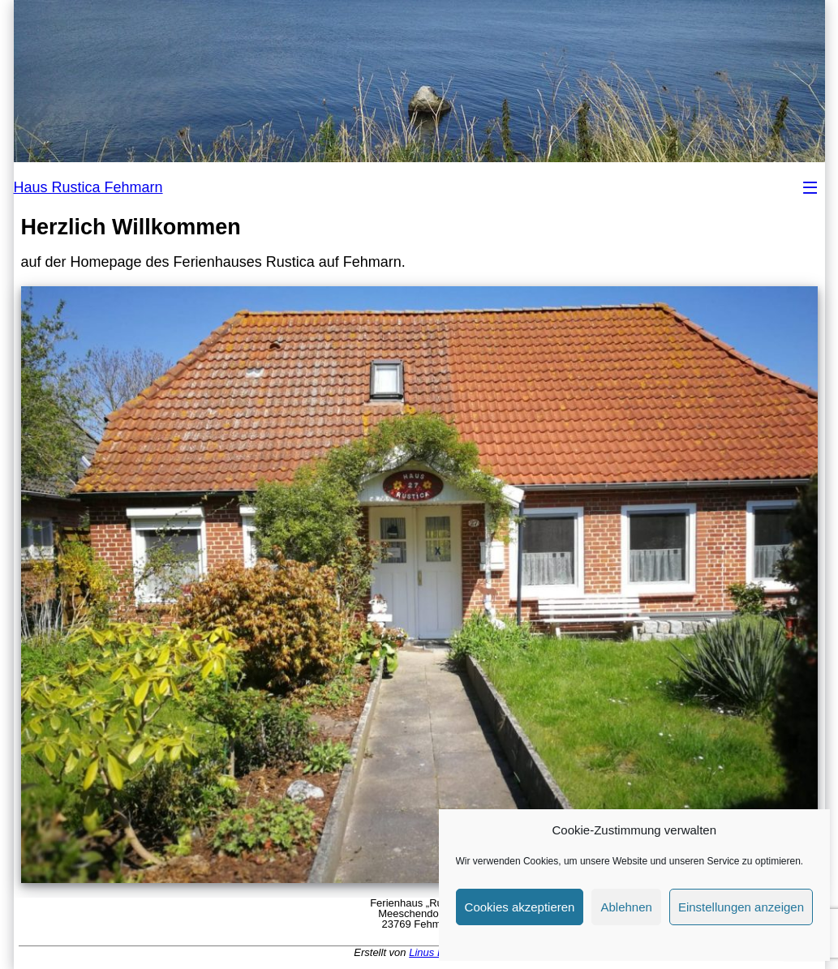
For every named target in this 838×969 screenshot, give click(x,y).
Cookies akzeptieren (520, 907)
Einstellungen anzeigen (741, 907)
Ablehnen (625, 907)
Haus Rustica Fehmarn (88, 187)
